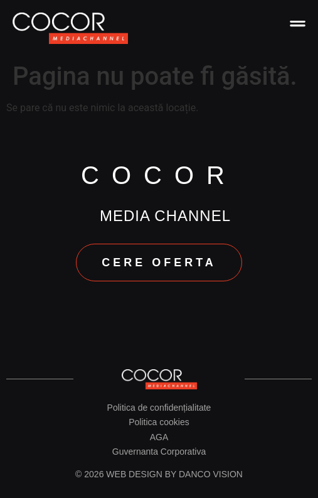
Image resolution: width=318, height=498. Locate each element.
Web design (134, 474)
